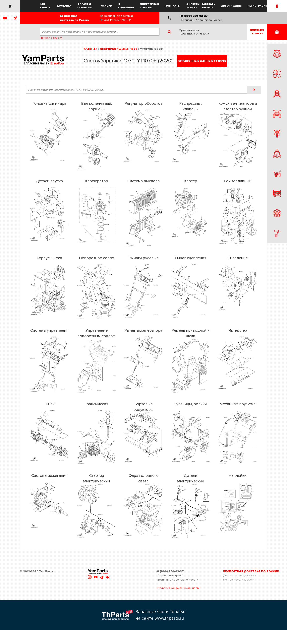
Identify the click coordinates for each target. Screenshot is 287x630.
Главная (90, 49)
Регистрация (257, 5)
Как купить (45, 6)
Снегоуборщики (114, 49)
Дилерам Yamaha (193, 6)
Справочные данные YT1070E (202, 61)
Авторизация (231, 5)
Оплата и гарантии (84, 6)
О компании (126, 6)
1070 (134, 49)
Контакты (172, 5)
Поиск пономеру (257, 32)
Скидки (106, 5)
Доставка (64, 5)
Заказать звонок (208, 6)
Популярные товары (149, 6)
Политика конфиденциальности (178, 588)
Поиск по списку (51, 37)
